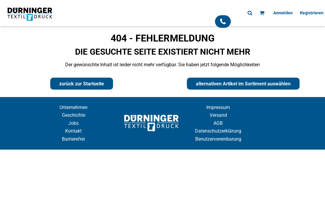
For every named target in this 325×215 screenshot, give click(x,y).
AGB (218, 123)
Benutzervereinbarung (218, 139)
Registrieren (312, 12)
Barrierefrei (73, 139)
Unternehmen (73, 107)
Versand (218, 115)
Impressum (218, 107)
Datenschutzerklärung (218, 131)
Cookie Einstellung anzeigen (162, 155)
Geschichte (73, 115)
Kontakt (73, 131)
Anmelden (283, 12)
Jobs (73, 123)
